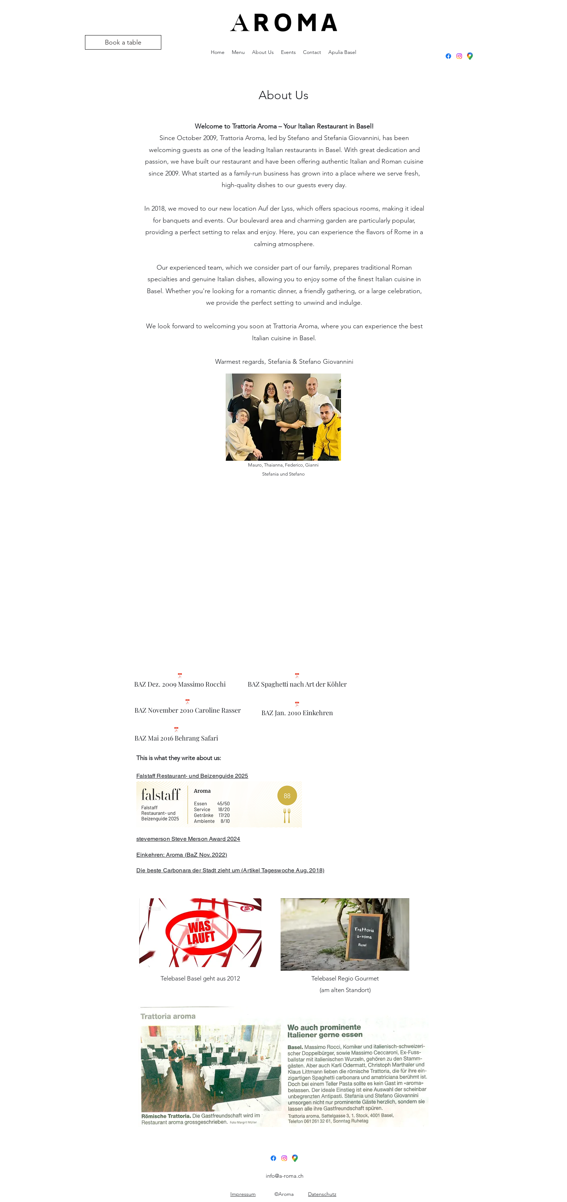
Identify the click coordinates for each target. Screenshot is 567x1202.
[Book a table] (123, 42)
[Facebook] (448, 56)
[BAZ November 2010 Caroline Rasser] (187, 708)
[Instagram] (459, 56)
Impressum (243, 1194)
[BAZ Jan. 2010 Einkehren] (297, 711)
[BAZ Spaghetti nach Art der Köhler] (297, 682)
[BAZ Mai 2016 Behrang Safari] (176, 736)
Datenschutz (322, 1194)
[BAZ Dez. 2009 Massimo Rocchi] (180, 682)
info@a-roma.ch (284, 1175)
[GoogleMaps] (470, 56)
